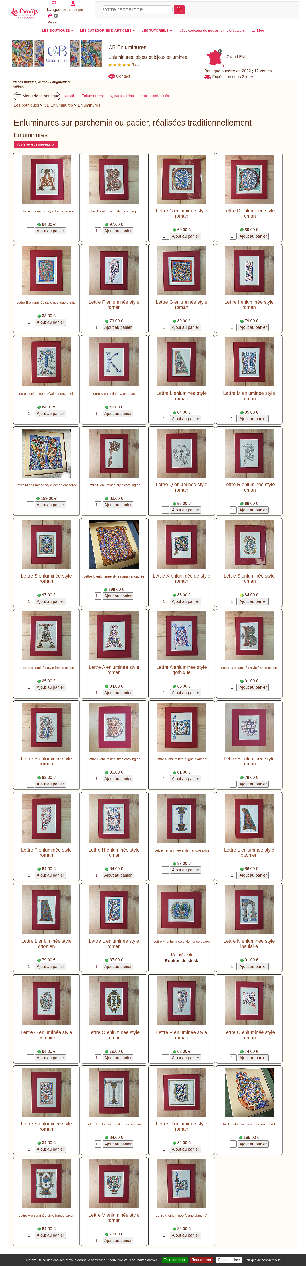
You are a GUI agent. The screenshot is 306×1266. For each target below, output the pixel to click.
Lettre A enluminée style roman (114, 667)
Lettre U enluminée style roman (181, 1123)
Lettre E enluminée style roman (249, 758)
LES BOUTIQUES (57, 28)
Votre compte (265, 8)
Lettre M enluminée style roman (249, 393)
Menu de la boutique (37, 93)
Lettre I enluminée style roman (249, 302)
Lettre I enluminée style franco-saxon (181, 848)
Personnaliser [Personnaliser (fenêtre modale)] (229, 1260)
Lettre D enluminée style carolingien (114, 756)
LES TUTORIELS (156, 28)
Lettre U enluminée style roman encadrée (113, 573)
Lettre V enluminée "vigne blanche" (181, 1213)
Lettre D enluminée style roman (249, 210)
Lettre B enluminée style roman (46, 758)
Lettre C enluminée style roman (181, 210)
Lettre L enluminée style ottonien (249, 850)
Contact (123, 73)
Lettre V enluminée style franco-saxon (46, 1213)
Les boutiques (26, 102)
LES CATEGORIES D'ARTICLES (107, 28)
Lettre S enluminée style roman (46, 576)
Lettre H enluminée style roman (113, 850)
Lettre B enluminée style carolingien (114, 208)
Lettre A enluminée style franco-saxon (46, 208)
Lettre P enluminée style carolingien (114, 482)
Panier (283, 8)
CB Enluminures (58, 102)
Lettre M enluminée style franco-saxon (181, 939)
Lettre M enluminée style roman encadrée (46, 482)
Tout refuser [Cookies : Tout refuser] (201, 1260)
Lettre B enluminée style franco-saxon (249, 665)
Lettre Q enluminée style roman (181, 484)
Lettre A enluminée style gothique (181, 667)
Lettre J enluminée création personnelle (46, 391)
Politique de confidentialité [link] (262, 1260)
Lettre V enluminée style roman (114, 1215)
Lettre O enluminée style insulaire (46, 1032)
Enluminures (89, 102)
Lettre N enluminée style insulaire (249, 941)
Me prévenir (181, 952)
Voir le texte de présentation (36, 142)
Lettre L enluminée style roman (181, 393)
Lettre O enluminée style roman (114, 1032)
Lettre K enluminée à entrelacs (113, 391)
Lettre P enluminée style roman (181, 1032)
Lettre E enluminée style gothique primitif (46, 300)
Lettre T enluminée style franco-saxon (114, 1121)
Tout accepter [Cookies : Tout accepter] (174, 1260)
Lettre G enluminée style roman (181, 302)
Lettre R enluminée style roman (249, 484)
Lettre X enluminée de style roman (181, 576)
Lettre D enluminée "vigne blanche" (181, 756)
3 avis (125, 62)
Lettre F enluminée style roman (114, 302)
